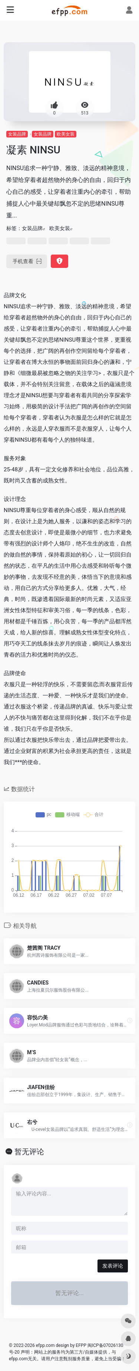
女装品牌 (17, 134)
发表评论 (112, 1266)
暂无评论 (29, 1151)
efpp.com (45, 1345)
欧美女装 (66, 134)
